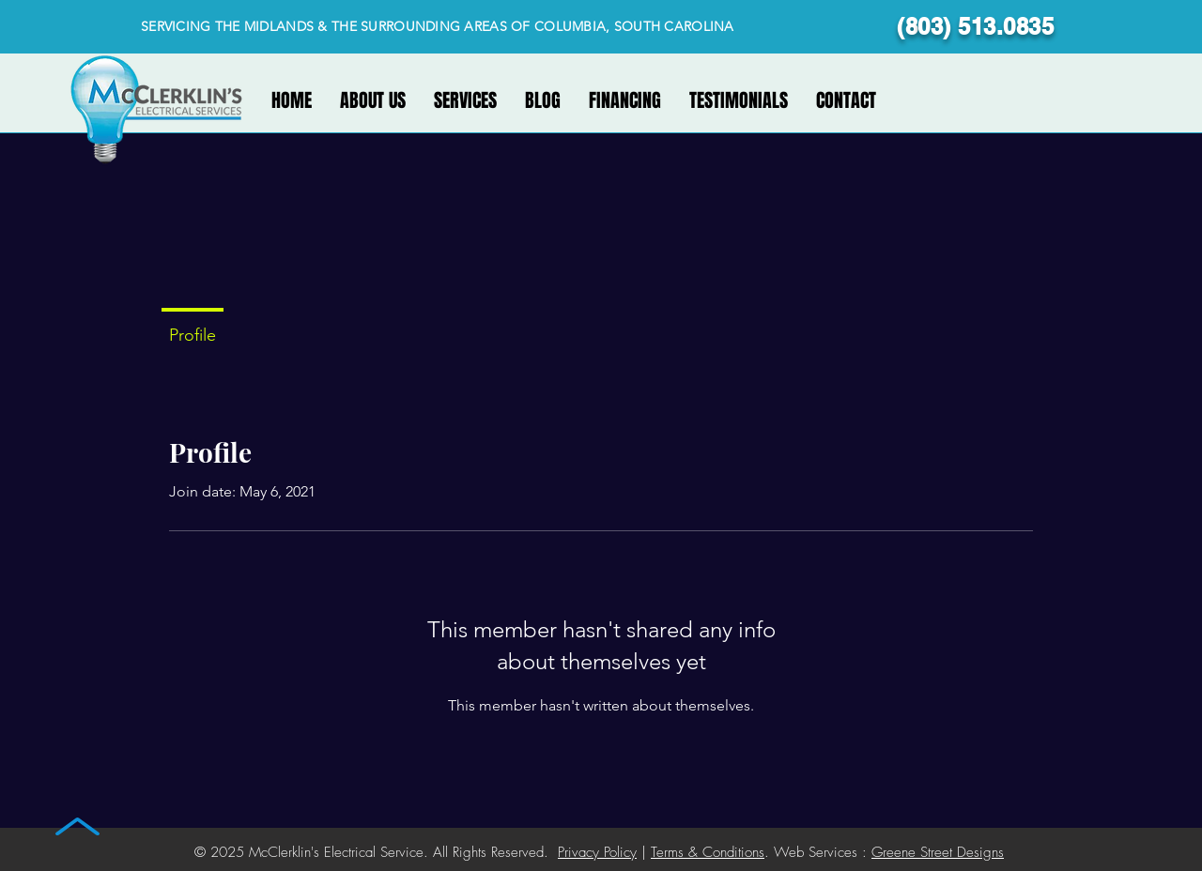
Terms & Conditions (707, 852)
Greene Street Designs (937, 852)
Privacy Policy (597, 852)
